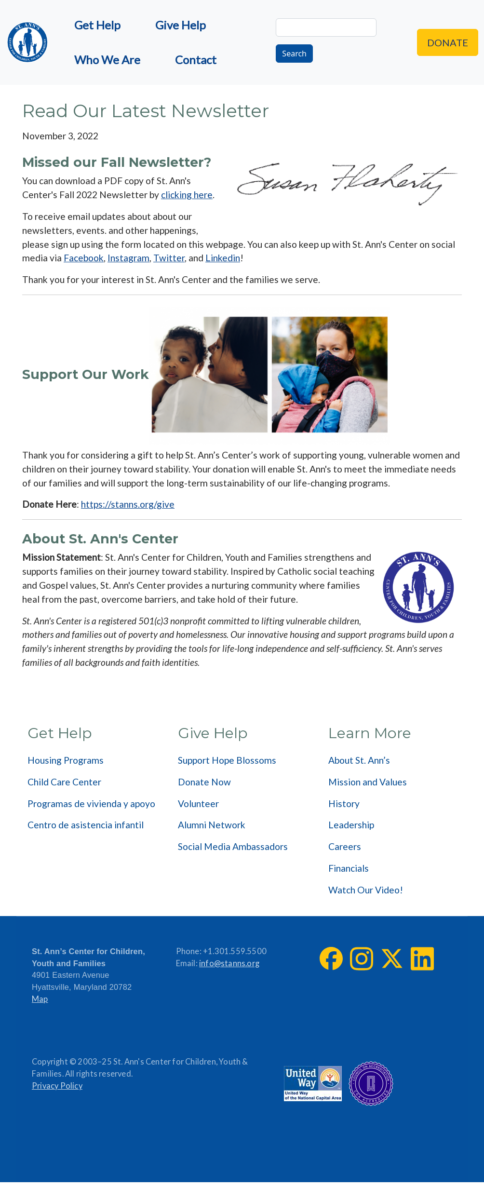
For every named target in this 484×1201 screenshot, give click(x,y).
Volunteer (198, 803)
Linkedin (222, 257)
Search (294, 53)
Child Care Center (64, 781)
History (344, 803)
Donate (447, 42)
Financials (348, 868)
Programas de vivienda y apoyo (91, 803)
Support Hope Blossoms (227, 760)
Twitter (169, 257)
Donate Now (204, 781)
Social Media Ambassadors (233, 846)
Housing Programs (65, 760)
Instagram (128, 257)
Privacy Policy (57, 1086)
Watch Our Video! (365, 889)
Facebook (84, 257)
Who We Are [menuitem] (107, 60)
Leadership (351, 824)
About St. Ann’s (359, 760)
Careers (344, 846)
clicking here (187, 194)
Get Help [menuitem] (97, 25)
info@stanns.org (229, 963)
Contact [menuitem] (195, 60)
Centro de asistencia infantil (85, 824)
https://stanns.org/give (128, 504)
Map (40, 999)
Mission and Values (367, 781)
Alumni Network (211, 824)
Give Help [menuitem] (180, 25)
